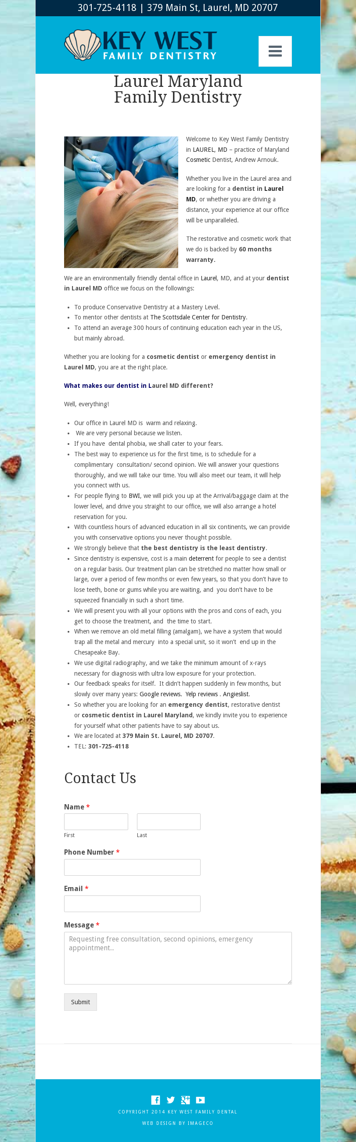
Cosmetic (198, 159)
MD (222, 149)
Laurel (209, 278)
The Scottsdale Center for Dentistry (198, 317)
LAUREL (203, 149)
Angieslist (235, 694)
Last (142, 835)
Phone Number (92, 852)
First (69, 835)
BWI (133, 495)
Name (77, 807)
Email (76, 888)
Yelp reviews (202, 694)
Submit (80, 1002)
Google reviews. (161, 694)
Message (82, 925)
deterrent (201, 558)
